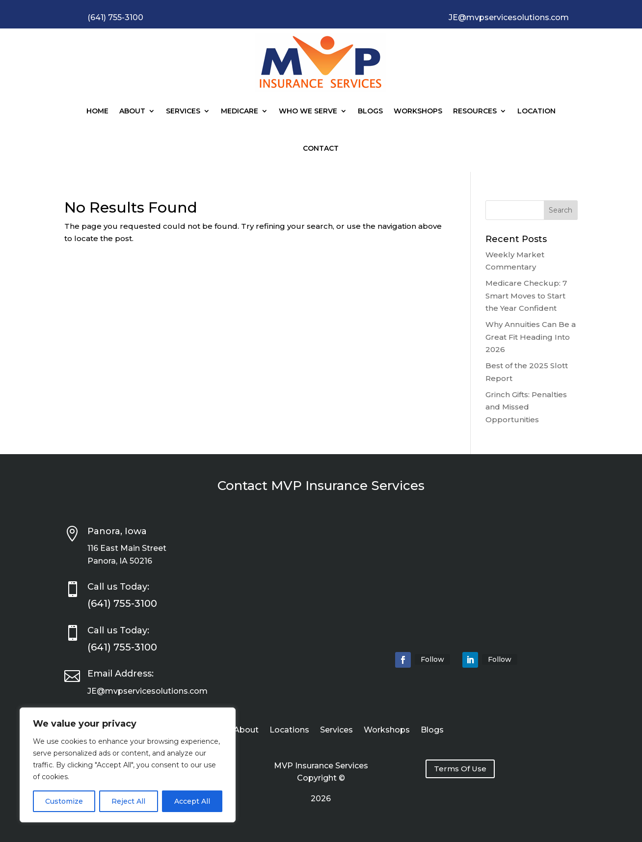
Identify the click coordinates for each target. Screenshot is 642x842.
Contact (321, 148)
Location (536, 111)
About (132, 111)
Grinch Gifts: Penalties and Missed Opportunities (526, 407)
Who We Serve (308, 111)
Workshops (418, 111)
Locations (289, 730)
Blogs (370, 111)
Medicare (239, 111)
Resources (475, 111)
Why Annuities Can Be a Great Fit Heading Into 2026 (530, 337)
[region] (128, 764)
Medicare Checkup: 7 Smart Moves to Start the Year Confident (526, 295)
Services (183, 111)
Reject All (128, 801)
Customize (64, 801)
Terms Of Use (460, 768)
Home (97, 111)
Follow (432, 659)
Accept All (192, 801)
